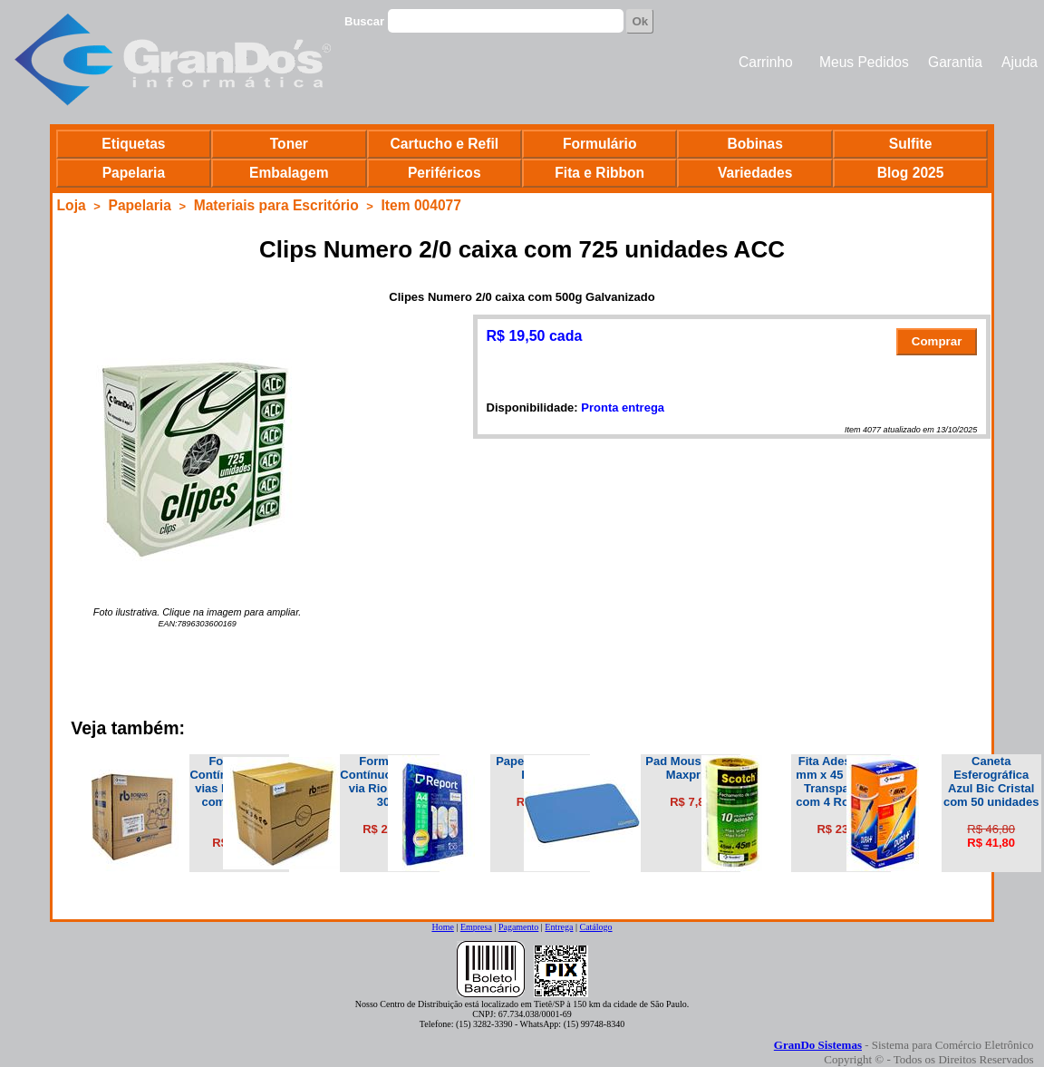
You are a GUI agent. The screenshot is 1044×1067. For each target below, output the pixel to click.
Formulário (599, 143)
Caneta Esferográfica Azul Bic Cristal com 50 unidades (991, 781)
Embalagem (289, 172)
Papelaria (133, 172)
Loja (71, 205)
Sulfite (911, 143)
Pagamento (518, 927)
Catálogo (595, 927)
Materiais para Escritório (276, 205)
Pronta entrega (622, 407)
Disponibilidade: (532, 407)
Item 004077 (421, 205)
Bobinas (755, 143)
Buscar (364, 21)
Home (442, 927)
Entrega (559, 927)
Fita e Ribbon (599, 172)
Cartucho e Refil (444, 143)
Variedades (755, 172)
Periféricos (444, 172)
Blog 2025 (910, 172)
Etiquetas (133, 143)
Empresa (476, 927)
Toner (289, 143)
